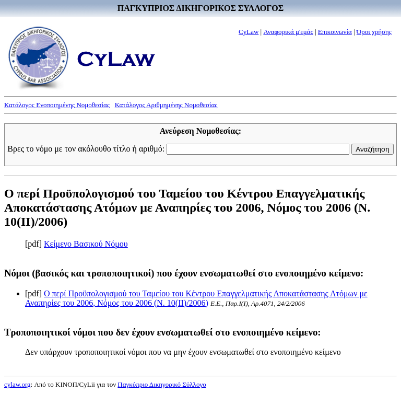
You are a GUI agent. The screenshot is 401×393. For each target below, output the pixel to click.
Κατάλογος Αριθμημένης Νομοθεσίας (166, 105)
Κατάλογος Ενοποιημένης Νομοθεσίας (57, 105)
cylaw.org (17, 384)
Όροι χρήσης (374, 32)
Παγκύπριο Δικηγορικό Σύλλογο (161, 384)
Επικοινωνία (335, 32)
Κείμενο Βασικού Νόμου (86, 243)
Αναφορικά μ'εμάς (288, 32)
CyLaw (248, 32)
